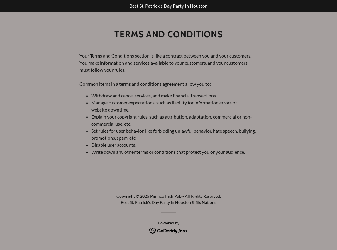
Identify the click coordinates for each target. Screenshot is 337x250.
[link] (168, 230)
